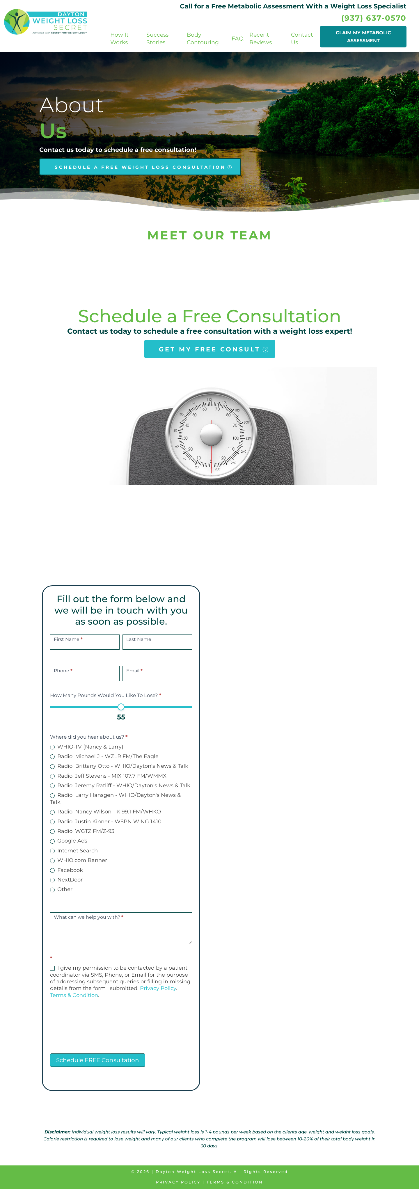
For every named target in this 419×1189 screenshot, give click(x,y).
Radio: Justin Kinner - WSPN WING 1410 (105, 821)
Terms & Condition (74, 995)
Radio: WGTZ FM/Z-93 (82, 831)
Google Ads (68, 841)
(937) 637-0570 (373, 18)
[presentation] (94, 1030)
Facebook (66, 870)
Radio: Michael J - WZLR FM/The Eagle (104, 756)
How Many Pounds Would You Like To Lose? (105, 695)
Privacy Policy (158, 988)
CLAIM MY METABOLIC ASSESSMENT (363, 36)
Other (61, 889)
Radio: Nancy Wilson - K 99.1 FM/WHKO (105, 811)
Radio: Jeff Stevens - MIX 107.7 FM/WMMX (108, 776)
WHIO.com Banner (78, 860)
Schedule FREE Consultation (97, 1060)
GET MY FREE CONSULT (209, 349)
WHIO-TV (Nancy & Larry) (86, 747)
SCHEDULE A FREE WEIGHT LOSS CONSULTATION (140, 167)
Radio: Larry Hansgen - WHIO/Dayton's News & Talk (115, 798)
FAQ (238, 38)
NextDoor (66, 880)
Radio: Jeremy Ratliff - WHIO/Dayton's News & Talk (120, 785)
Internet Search (74, 850)
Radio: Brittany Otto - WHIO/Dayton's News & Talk (119, 766)
